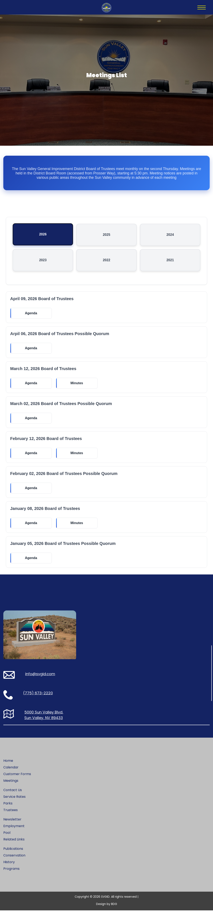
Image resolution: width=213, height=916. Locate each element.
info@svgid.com (40, 679)
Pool (6, 838)
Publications (13, 854)
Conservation (14, 861)
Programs (11, 874)
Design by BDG (106, 909)
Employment (14, 831)
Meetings (10, 786)
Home (8, 766)
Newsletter (12, 825)
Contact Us (12, 795)
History (9, 867)
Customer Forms (17, 779)
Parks (7, 809)
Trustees (10, 815)
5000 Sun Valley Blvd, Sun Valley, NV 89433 (43, 720)
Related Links (14, 845)
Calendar (11, 773)
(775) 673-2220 (38, 698)
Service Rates (14, 802)
